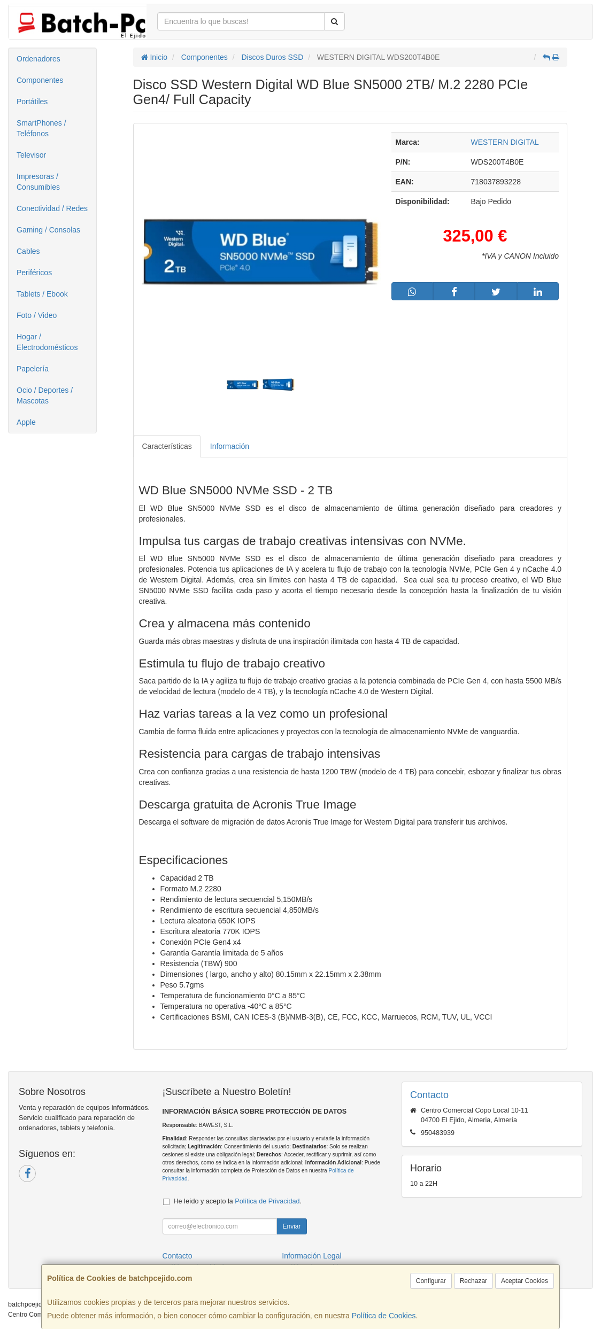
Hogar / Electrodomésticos (47, 342)
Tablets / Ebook (42, 294)
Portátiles (32, 101)
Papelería (33, 368)
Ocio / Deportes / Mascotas (45, 395)
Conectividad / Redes (52, 208)
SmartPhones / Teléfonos (41, 128)
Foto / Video (37, 315)
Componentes (40, 80)
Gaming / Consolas (48, 230)
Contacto (177, 1256)
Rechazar (473, 1281)
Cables (28, 251)
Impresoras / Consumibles (38, 181)
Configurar (431, 1281)
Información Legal (311, 1256)
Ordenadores (38, 59)
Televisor (31, 155)
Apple (26, 422)
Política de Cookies (384, 1315)
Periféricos (34, 272)
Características (167, 446)
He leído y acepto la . (238, 1201)
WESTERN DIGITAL (505, 142)
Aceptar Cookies (524, 1281)
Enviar (291, 1226)
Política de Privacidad (267, 1201)
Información (229, 446)
